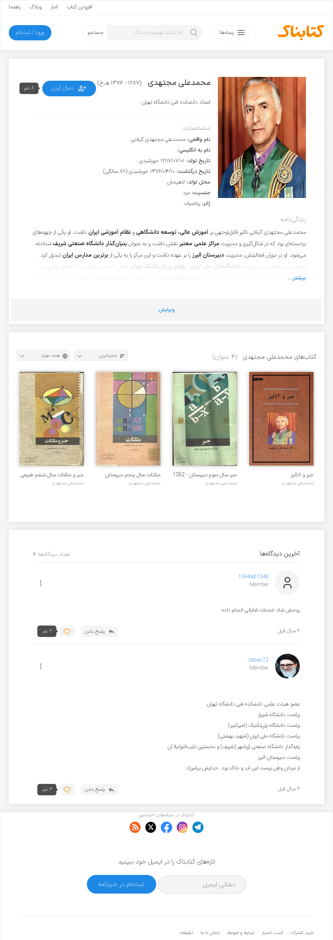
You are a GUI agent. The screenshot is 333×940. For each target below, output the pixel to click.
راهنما (15, 7)
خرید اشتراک (302, 909)
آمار (54, 7)
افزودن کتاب (79, 7)
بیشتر (299, 278)
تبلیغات (186, 909)
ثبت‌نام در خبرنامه (121, 861)
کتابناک (273, 922)
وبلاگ (36, 7)
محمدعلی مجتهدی (298, 483)
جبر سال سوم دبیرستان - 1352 (205, 475)
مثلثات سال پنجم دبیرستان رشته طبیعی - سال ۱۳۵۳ (132, 475)
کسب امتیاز (272, 909)
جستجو (95, 33)
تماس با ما (209, 909)
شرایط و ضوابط (240, 909)
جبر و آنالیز (302, 475)
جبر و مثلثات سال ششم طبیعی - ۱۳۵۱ (52, 475)
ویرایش (166, 310)
